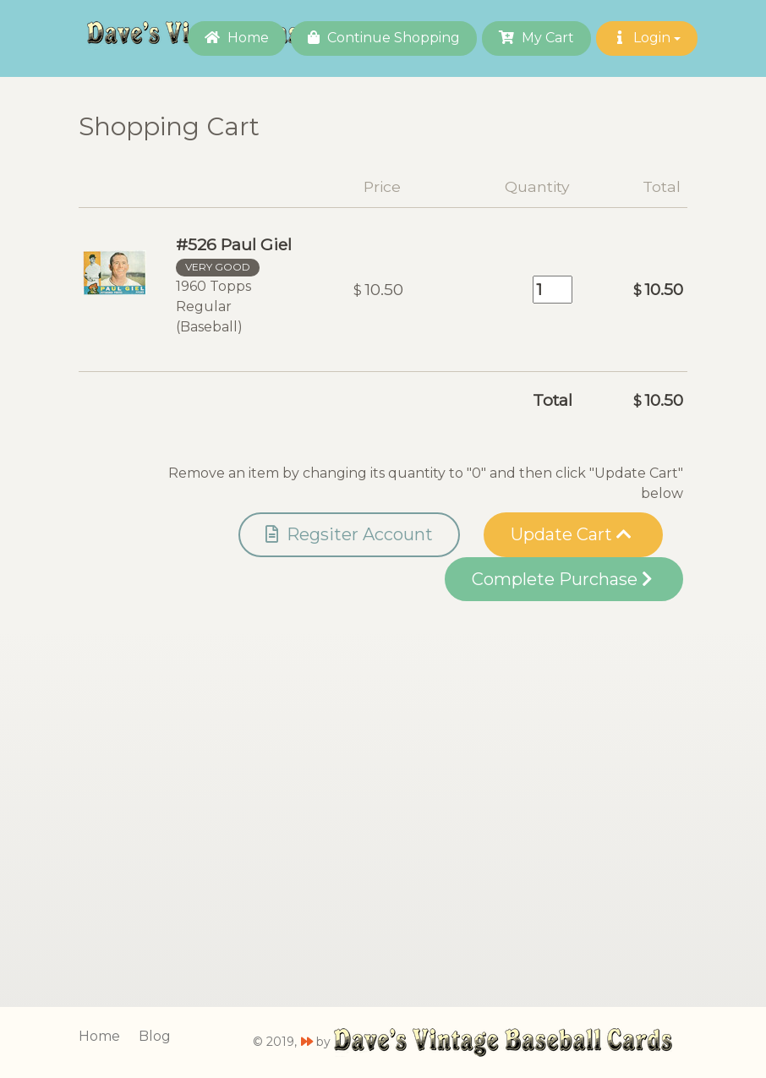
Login (647, 38)
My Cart (536, 38)
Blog (155, 1036)
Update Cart (571, 534)
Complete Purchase (562, 579)
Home (237, 38)
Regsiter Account (349, 534)
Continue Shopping (384, 38)
